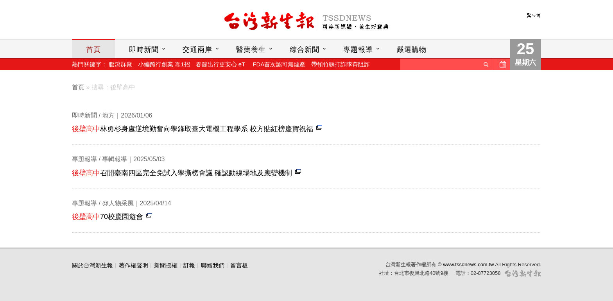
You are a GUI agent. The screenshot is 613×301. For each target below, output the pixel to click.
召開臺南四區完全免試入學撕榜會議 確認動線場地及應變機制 (182, 173)
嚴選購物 (412, 49)
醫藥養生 (251, 49)
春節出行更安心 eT (220, 64)
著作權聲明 (133, 265)
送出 (486, 64)
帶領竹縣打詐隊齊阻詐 (340, 64)
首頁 (93, 49)
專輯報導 (114, 159)
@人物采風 (117, 203)
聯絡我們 (212, 265)
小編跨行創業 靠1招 (164, 64)
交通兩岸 (197, 49)
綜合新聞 (304, 49)
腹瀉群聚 (120, 64)
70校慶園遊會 (107, 217)
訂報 (189, 265)
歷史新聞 (502, 64)
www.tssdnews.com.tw (468, 264)
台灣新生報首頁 (306, 21)
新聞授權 (165, 265)
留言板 (239, 265)
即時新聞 (144, 49)
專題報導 (358, 49)
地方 (108, 115)
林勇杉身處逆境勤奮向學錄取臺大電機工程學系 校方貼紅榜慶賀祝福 (192, 129)
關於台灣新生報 (92, 265)
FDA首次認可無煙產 (279, 64)
